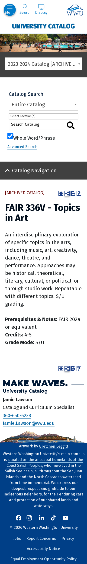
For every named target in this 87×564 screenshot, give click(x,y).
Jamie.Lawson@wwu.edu (29, 423)
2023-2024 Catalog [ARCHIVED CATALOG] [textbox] (45, 64)
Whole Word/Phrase (34, 137)
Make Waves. (35, 383)
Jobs (17, 538)
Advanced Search (22, 147)
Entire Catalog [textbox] (28, 104)
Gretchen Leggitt (53, 446)
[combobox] (43, 63)
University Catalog (43, 26)
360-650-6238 (17, 415)
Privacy (67, 538)
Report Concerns (41, 538)
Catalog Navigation (34, 170)
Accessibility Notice (43, 549)
